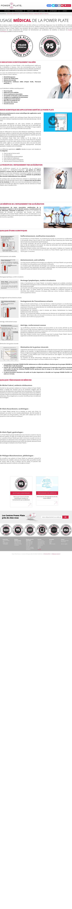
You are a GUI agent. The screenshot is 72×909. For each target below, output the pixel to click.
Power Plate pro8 (17, 541)
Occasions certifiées (18, 544)
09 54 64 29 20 (47, 554)
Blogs (50, 542)
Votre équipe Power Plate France (65, 541)
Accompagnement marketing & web (41, 542)
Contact (65, 11)
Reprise (39, 547)
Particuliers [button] (30, 11)
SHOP (67, 5)
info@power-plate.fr (55, 554)
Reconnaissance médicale (26, 13)
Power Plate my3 (29, 544)
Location (39, 546)
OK (65, 517)
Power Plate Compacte (28, 545)
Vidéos (50, 541)
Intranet (39, 549)
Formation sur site (41, 544)
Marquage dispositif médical (41, 13)
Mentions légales (64, 544)
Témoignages (5, 544)
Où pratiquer (53, 11)
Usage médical (5, 542)
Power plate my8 (29, 541)
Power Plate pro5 (17, 542)
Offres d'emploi (52, 544)
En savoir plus (21, 504)
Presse (50, 540)
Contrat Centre (41, 540)
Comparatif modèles (30, 548)
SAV (38, 548)
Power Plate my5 (29, 542)
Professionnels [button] (19, 11)
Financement (40, 545)
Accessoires (16, 545)
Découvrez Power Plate (13, 13)
